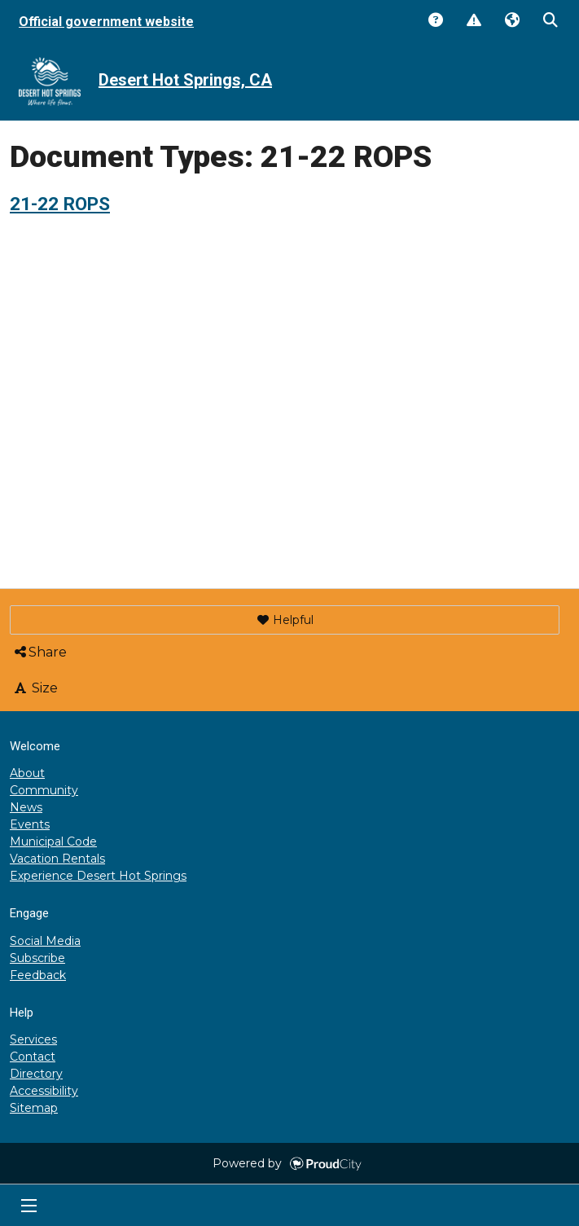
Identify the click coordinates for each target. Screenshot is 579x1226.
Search (549, 21)
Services (33, 1039)
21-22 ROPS (60, 203)
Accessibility (44, 1090)
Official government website (106, 21)
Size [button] (35, 688)
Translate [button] (511, 21)
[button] (284, 620)
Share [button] (39, 652)
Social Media (45, 941)
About (27, 773)
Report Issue (473, 21)
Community (44, 790)
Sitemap (34, 1108)
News (26, 807)
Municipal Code (53, 841)
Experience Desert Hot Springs (98, 875)
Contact (32, 1056)
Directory (36, 1073)
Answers (435, 21)
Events (30, 824)
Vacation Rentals (57, 858)
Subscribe (37, 958)
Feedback (38, 975)
